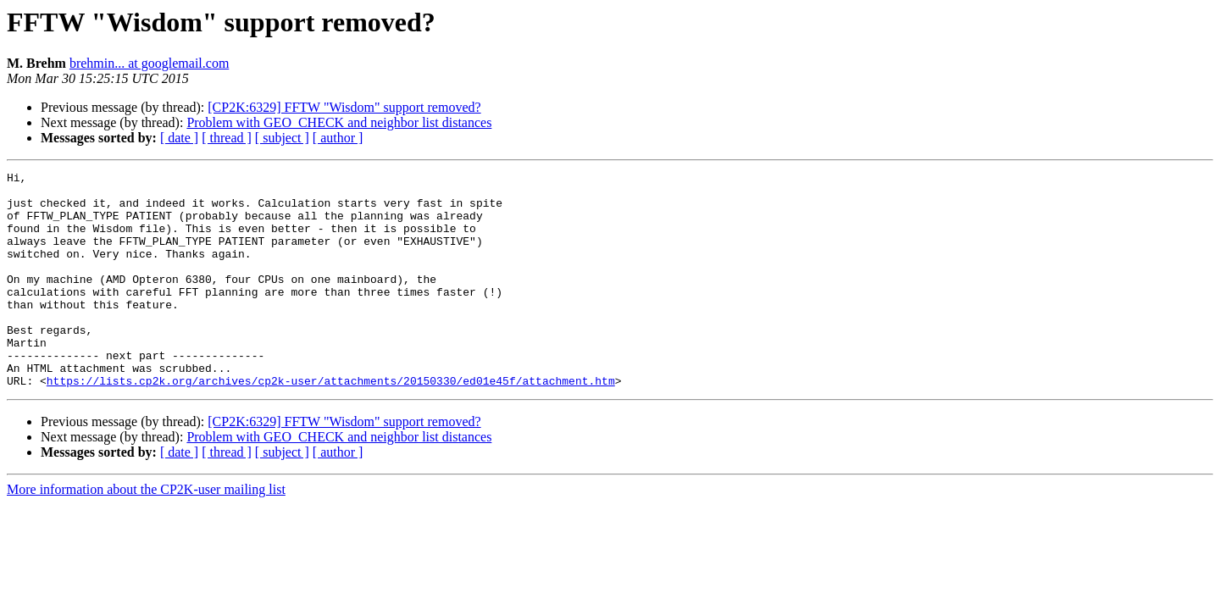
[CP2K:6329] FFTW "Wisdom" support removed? (344, 107)
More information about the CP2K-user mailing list (146, 532)
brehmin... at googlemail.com (149, 63)
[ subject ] (282, 137)
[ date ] (179, 137)
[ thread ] (227, 137)
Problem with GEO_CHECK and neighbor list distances (338, 122)
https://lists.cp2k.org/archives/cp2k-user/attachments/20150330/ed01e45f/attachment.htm (331, 423)
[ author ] (338, 137)
